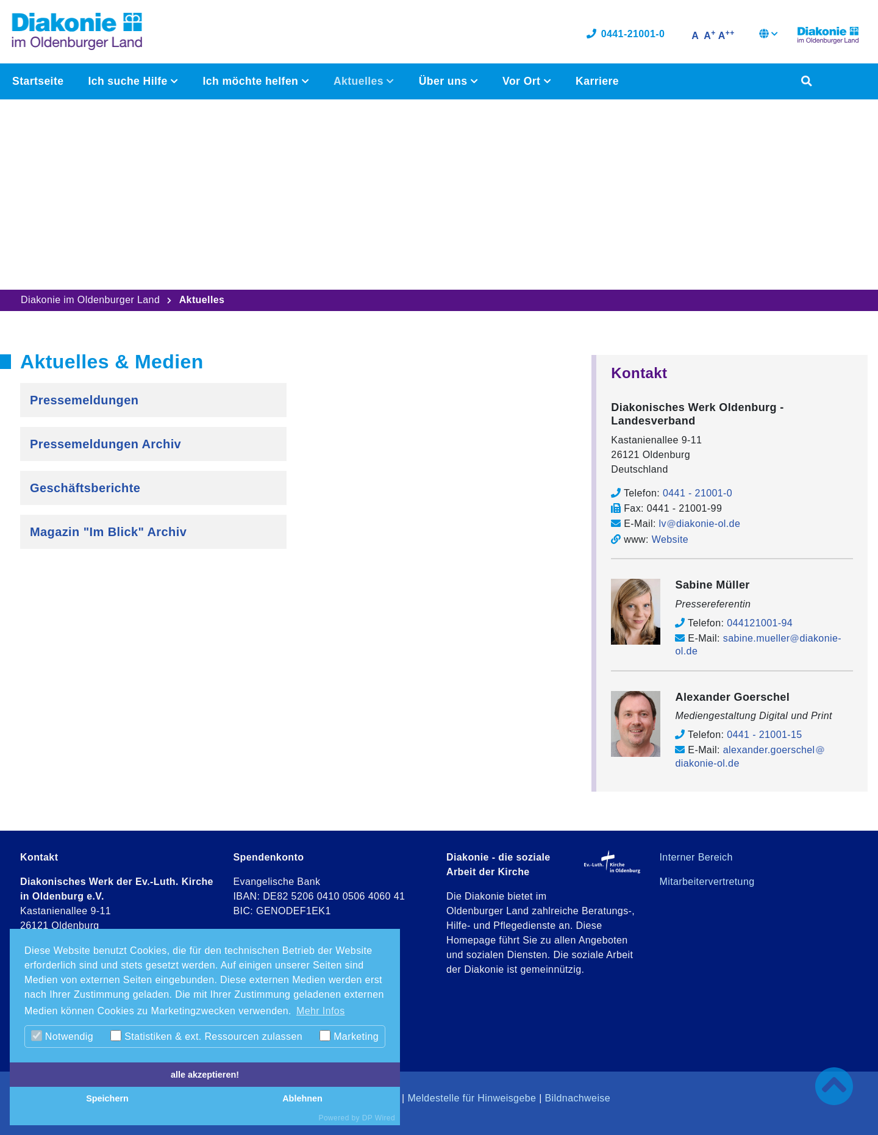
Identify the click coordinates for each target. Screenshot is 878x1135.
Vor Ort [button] (522, 83)
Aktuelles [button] (359, 83)
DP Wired (378, 1118)
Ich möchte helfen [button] (251, 83)
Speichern (107, 1098)
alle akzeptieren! (205, 1075)
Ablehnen (302, 1098)
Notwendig (62, 1036)
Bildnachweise (577, 1098)
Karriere (596, 83)
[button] (768, 36)
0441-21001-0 (626, 35)
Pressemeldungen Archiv (105, 444)
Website (670, 539)
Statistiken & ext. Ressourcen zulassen (206, 1036)
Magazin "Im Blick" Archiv (108, 532)
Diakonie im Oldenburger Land (90, 300)
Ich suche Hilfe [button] (129, 83)
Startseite (37, 83)
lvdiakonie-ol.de (700, 523)
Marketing (349, 1036)
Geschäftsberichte (85, 488)
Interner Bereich (696, 857)
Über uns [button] (444, 83)
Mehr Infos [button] (320, 1011)
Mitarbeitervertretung (707, 881)
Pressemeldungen (84, 400)
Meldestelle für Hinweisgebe (471, 1098)
